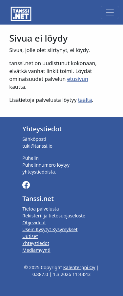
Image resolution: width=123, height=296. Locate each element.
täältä (85, 99)
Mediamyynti (36, 250)
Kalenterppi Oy (79, 267)
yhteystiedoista (38, 172)
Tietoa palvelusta (40, 209)
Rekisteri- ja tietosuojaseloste (53, 216)
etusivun (77, 79)
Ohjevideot (34, 222)
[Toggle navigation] (110, 12)
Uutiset (30, 236)
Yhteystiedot (35, 243)
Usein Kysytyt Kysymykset (49, 229)
